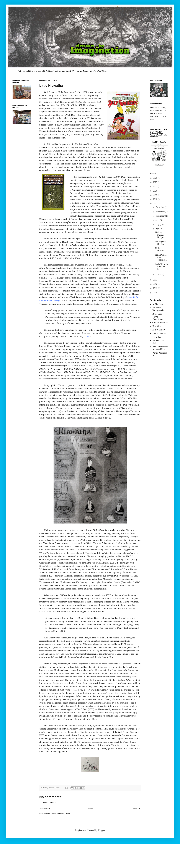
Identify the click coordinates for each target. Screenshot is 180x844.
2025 (155, 178)
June (157, 220)
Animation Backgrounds (158, 309)
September (160, 216)
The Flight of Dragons (160, 242)
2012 (155, 284)
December (160, 207)
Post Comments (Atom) (61, 814)
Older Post (135, 809)
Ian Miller (156, 337)
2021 (155, 186)
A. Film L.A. (158, 304)
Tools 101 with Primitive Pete (161, 266)
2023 (155, 182)
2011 (155, 288)
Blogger (101, 830)
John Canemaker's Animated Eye (160, 348)
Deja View (156, 326)
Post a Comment (50, 802)
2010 (155, 293)
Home (90, 809)
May (157, 224)
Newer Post (45, 809)
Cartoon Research (160, 322)
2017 (155, 204)
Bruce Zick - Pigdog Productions (157, 316)
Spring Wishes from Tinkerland (161, 257)
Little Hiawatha (160, 249)
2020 (155, 191)
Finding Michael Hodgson (160, 235)
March (158, 274)
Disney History (158, 330)
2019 (155, 195)
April (157, 229)
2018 (155, 199)
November (160, 212)
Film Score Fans (159, 333)
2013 (155, 280)
